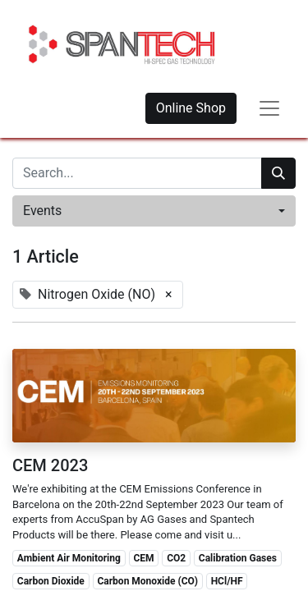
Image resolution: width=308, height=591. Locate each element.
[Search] (278, 173)
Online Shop (191, 108)
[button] (154, 211)
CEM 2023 (50, 465)
